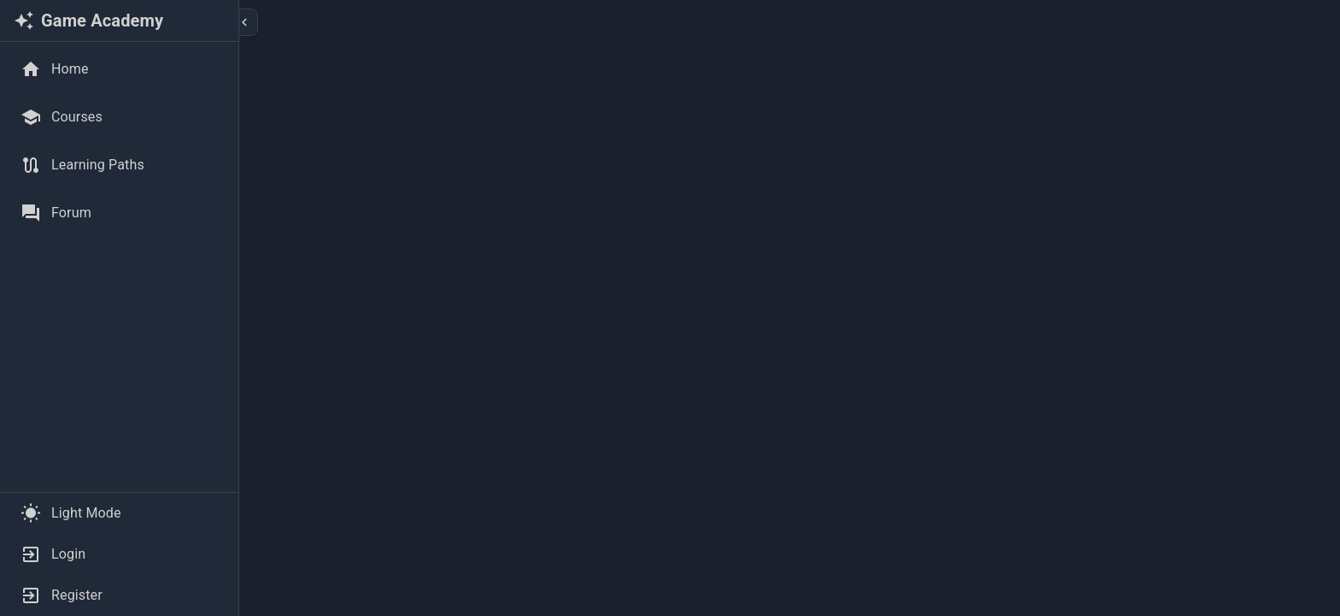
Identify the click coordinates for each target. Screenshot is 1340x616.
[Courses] (119, 117)
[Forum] (119, 213)
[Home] (119, 69)
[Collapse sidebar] (244, 22)
